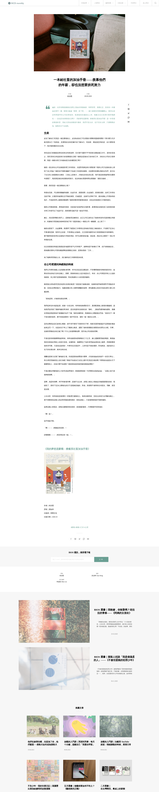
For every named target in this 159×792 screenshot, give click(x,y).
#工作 (82, 527)
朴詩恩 (69, 96)
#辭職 (73, 527)
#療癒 (77, 527)
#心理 (86, 527)
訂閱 (101, 559)
